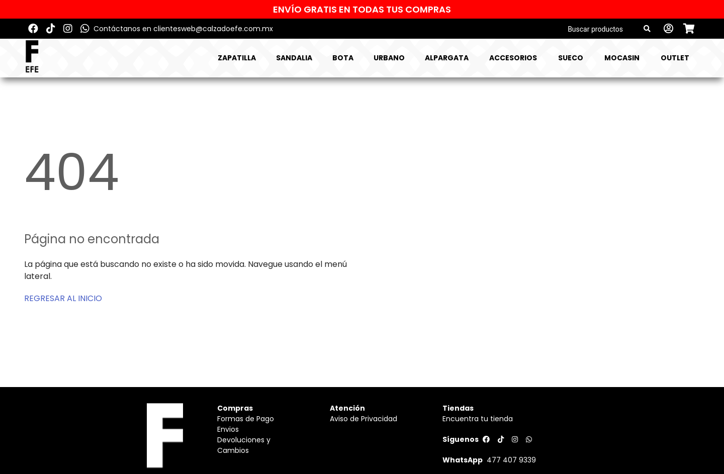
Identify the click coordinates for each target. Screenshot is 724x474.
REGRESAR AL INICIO (63, 298)
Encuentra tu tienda (477, 419)
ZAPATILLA (237, 58)
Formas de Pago (245, 419)
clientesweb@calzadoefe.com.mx (213, 29)
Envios (228, 429)
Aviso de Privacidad (363, 419)
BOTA (342, 58)
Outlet (675, 58)
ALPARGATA (447, 58)
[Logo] (32, 58)
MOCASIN (622, 58)
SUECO (570, 58)
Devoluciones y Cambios (243, 445)
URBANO (389, 58)
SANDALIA (294, 58)
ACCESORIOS (513, 58)
